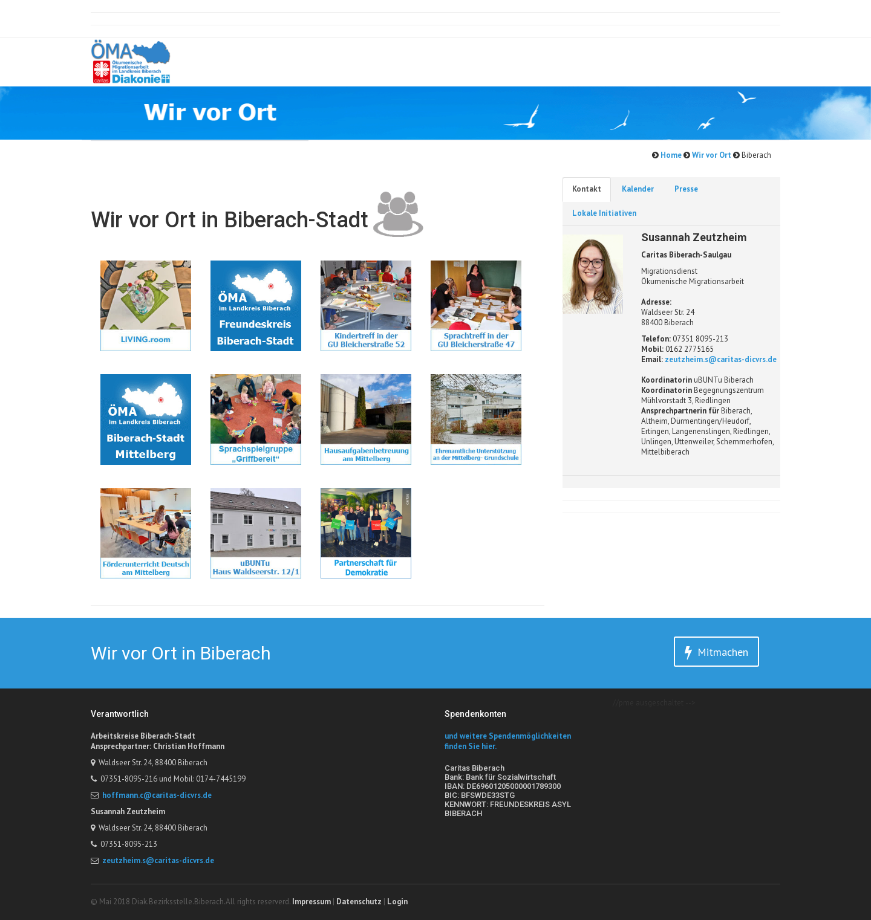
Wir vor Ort (710, 155)
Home (670, 155)
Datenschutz (359, 901)
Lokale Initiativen (604, 213)
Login (397, 901)
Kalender (638, 189)
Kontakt (586, 189)
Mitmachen (716, 652)
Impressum (311, 901)
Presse (686, 189)
